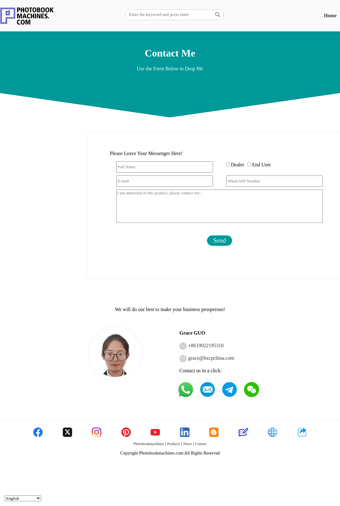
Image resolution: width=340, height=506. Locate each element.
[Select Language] (23, 498)
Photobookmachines (148, 444)
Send (219, 240)
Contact (200, 444)
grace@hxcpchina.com (211, 358)
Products (173, 444)
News (187, 444)
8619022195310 (207, 345)
